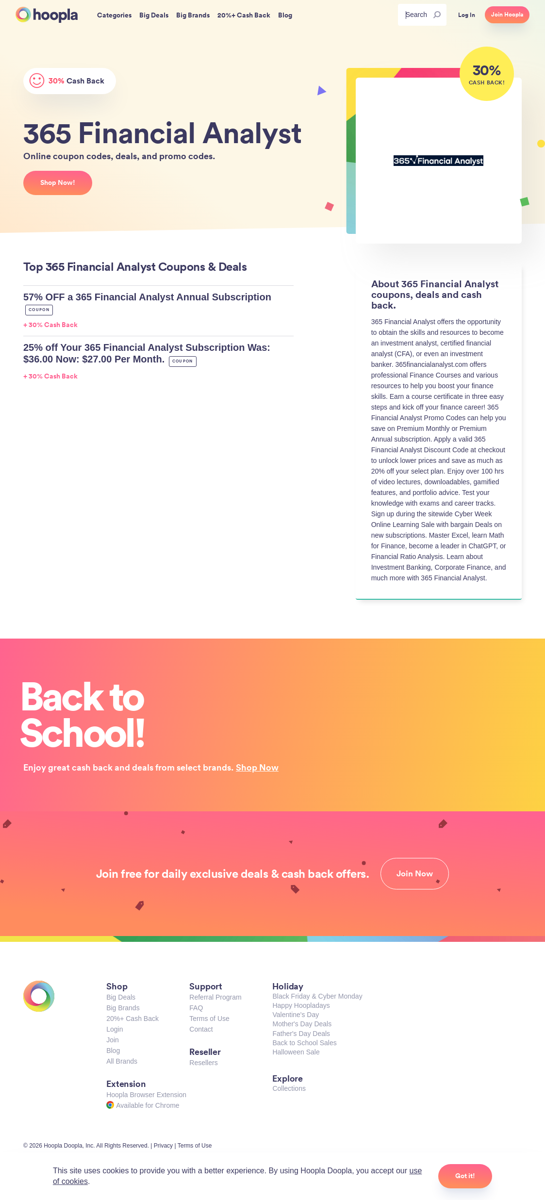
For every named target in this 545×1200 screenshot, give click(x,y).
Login (114, 1029)
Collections (288, 1088)
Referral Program (215, 997)
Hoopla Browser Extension (146, 1095)
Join (112, 1040)
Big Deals (120, 997)
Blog (113, 1050)
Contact (201, 1029)
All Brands (121, 1061)
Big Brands (122, 1008)
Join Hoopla (507, 14)
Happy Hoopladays (301, 1005)
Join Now (414, 873)
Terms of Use (209, 1018)
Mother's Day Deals (301, 1024)
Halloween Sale (295, 1052)
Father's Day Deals (301, 1033)
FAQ (196, 1008)
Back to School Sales (304, 1043)
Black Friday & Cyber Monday (317, 996)
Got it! (465, 1176)
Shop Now (257, 767)
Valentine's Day (295, 1015)
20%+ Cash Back (132, 1018)
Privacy (163, 1145)
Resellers (203, 1063)
